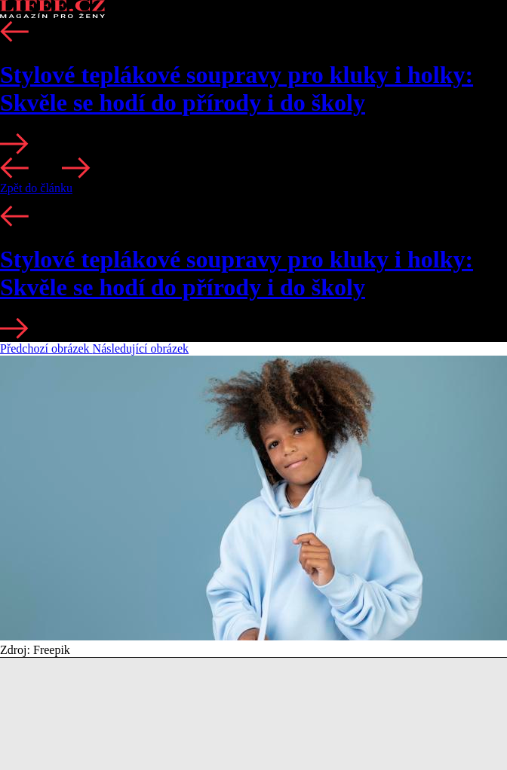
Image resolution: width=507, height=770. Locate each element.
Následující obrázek (141, 348)
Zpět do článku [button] (36, 188)
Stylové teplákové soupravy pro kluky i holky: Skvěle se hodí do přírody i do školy (236, 88)
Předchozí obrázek (46, 348)
